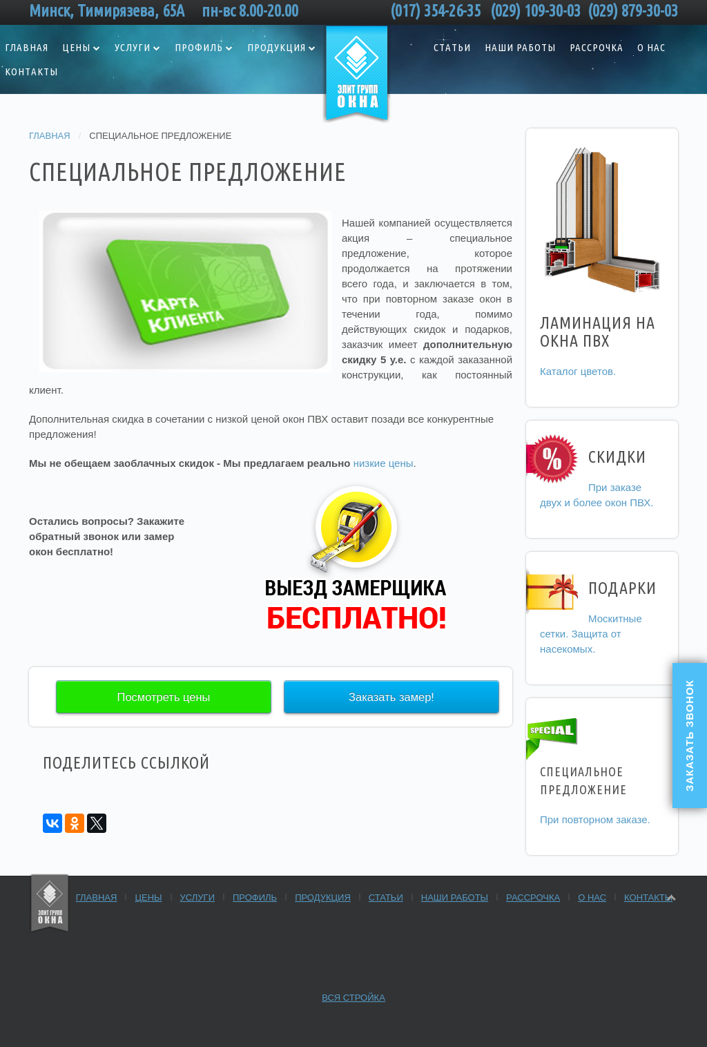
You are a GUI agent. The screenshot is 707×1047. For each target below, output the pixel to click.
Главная (49, 136)
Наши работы (520, 47)
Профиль (199, 47)
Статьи (452, 47)
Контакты (648, 897)
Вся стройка (353, 997)
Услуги (133, 47)
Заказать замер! (391, 697)
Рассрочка (596, 47)
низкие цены (384, 463)
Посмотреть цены (164, 697)
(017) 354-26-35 (438, 10)
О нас (651, 47)
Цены (76, 47)
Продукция (276, 47)
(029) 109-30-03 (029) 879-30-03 (584, 10)
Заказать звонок (689, 735)
